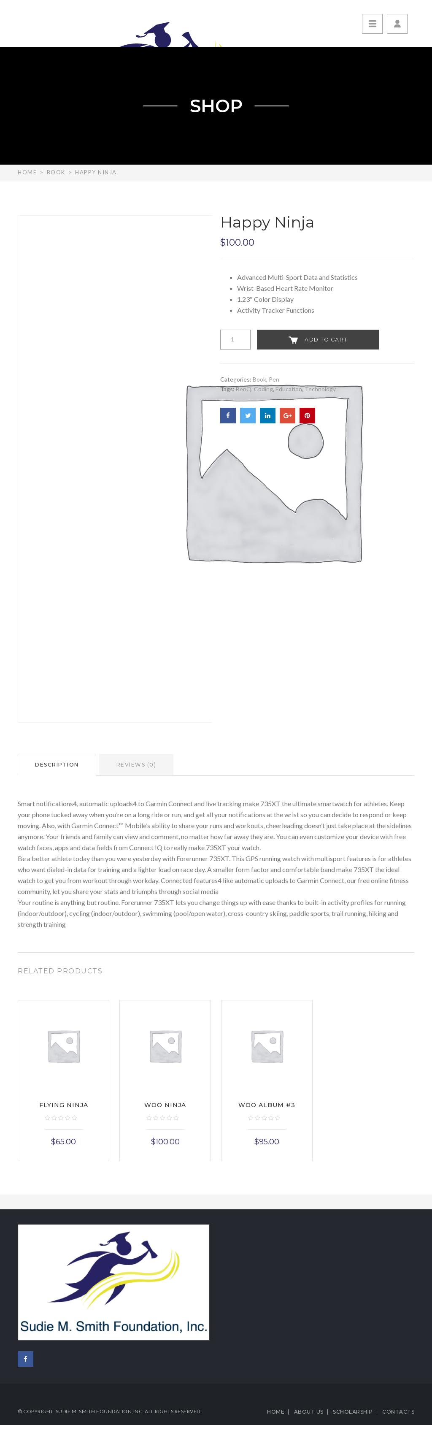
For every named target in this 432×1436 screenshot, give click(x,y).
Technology (320, 389)
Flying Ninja (63, 1105)
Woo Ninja (165, 1105)
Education (288, 389)
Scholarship (353, 1412)
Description (57, 764)
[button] (397, 24)
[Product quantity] (235, 340)
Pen (274, 379)
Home (27, 172)
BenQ (243, 389)
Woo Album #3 (266, 1105)
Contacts (398, 1412)
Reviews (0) (136, 764)
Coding (263, 389)
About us (309, 1412)
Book (56, 172)
